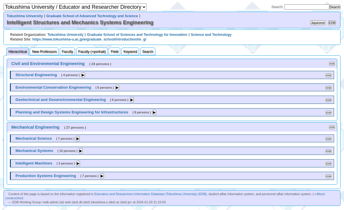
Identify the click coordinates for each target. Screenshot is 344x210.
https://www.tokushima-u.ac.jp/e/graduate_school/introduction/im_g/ (89, 39)
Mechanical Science (33, 138)
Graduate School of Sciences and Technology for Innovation (137, 35)
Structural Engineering (36, 75)
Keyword (130, 52)
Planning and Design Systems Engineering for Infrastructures (71, 112)
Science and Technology (211, 35)
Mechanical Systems (34, 150)
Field (114, 52)
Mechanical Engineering (35, 127)
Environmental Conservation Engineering (53, 87)
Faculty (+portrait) (92, 52)
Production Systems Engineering (45, 176)
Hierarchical (17, 52)
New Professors (44, 52)
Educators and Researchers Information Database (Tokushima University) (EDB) (150, 194)
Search (147, 52)
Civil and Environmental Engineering (48, 63)
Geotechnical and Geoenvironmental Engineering (60, 99)
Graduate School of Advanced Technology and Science (92, 16)
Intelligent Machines (33, 163)
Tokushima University (25, 16)
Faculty (67, 52)
